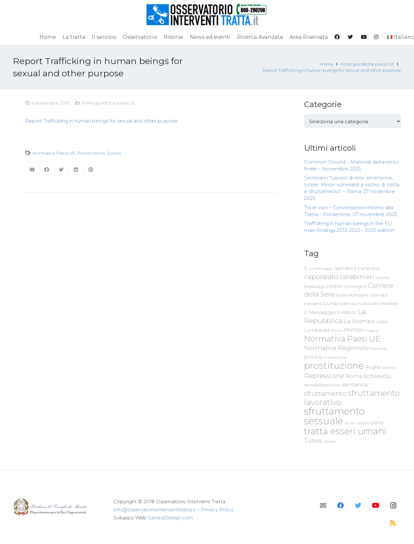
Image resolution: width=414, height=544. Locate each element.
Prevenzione (91, 153)
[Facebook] (340, 505)
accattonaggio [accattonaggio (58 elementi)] (321, 268)
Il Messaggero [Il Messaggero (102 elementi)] (322, 312)
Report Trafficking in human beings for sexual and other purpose (101, 121)
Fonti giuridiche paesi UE (109, 102)
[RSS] (393, 523)
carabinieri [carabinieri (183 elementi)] (357, 277)
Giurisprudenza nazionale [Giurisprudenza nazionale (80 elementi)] (350, 303)
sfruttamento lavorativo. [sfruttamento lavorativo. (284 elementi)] (352, 397)
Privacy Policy (217, 509)
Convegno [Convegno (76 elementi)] (354, 286)
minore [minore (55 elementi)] (337, 331)
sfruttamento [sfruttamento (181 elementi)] (325, 393)
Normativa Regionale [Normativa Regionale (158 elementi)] (336, 348)
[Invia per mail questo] (32, 170)
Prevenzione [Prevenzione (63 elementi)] (334, 357)
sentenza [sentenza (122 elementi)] (355, 384)
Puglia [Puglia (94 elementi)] (372, 367)
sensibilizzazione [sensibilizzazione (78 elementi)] (322, 384)
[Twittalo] (61, 170)
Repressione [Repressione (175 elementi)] (324, 376)
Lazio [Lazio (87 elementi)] (382, 321)
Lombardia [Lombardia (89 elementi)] (316, 330)
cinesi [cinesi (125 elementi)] (333, 285)
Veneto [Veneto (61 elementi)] (330, 441)
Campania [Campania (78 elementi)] (368, 268)
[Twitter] (358, 505)
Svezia (114, 153)
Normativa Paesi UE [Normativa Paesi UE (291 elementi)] (342, 338)
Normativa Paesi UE (53, 153)
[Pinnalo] (90, 170)
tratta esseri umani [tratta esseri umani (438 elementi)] (345, 431)
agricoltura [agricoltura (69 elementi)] (345, 268)
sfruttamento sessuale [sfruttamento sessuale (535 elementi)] (334, 416)
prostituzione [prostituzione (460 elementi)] (334, 365)
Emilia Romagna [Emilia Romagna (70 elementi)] (351, 295)
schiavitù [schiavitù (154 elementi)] (377, 376)
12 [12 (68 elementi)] (306, 268)
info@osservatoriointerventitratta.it (155, 509)
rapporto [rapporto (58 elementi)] (388, 367)
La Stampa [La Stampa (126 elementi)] (359, 321)
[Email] (323, 505)
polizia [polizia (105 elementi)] (313, 357)
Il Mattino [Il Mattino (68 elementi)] (389, 303)
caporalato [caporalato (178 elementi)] (321, 277)
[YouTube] (375, 505)
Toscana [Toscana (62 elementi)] (363, 423)
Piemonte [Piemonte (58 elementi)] (378, 348)
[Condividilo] (47, 170)
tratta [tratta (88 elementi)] (377, 423)
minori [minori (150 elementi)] (354, 329)
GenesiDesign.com (170, 518)
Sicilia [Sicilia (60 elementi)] (349, 423)
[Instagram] (393, 505)
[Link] (207, 14)
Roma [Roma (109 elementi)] (353, 376)
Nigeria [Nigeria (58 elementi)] (372, 330)
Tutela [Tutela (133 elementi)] (313, 440)
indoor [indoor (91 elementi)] (348, 312)
